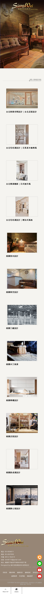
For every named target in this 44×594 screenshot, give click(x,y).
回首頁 (16, 590)
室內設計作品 (37, 572)
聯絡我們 (30, 576)
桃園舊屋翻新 (7, 567)
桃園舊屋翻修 (17, 567)
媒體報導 (14, 576)
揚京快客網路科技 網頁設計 (20, 565)
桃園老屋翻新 (26, 567)
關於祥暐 (12, 572)
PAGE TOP (5, 590)
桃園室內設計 (36, 567)
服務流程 (28, 572)
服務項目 (20, 572)
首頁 (31, 79)
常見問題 (22, 576)
